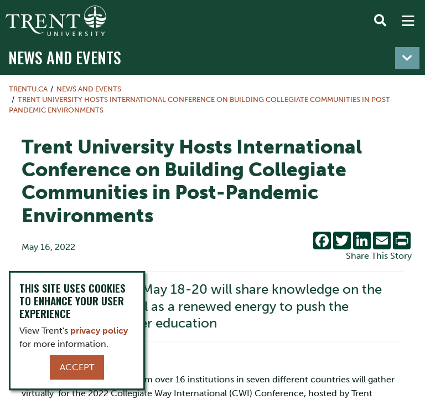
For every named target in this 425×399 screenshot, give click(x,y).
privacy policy (99, 330)
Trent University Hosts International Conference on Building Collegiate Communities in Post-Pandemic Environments (201, 104)
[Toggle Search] (380, 21)
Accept (77, 367)
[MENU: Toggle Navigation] (407, 21)
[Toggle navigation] (407, 58)
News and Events (64, 57)
